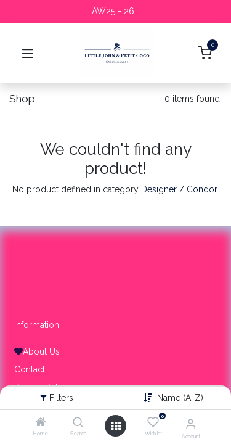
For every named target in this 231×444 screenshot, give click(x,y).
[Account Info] (191, 423)
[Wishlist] (153, 422)
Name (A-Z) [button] (180, 398)
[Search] (78, 423)
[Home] (40, 423)
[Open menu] (116, 426)
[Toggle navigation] (27, 53)
